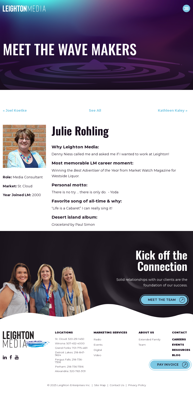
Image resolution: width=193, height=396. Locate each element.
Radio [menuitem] (97, 339)
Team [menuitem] (142, 344)
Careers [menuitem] (179, 339)
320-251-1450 (76, 339)
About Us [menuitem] (146, 332)
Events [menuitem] (98, 344)
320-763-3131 (78, 371)
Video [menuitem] (97, 355)
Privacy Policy (137, 385)
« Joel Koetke (15, 110)
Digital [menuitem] (98, 350)
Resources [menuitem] (181, 350)
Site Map (100, 385)
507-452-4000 (75, 343)
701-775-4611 (80, 348)
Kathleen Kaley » (172, 110)
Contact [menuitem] (179, 332)
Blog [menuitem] (176, 355)
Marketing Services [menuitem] (110, 332)
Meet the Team (162, 300)
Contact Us (117, 385)
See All (95, 110)
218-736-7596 (75, 366)
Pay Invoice (168, 364)
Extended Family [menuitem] (149, 339)
